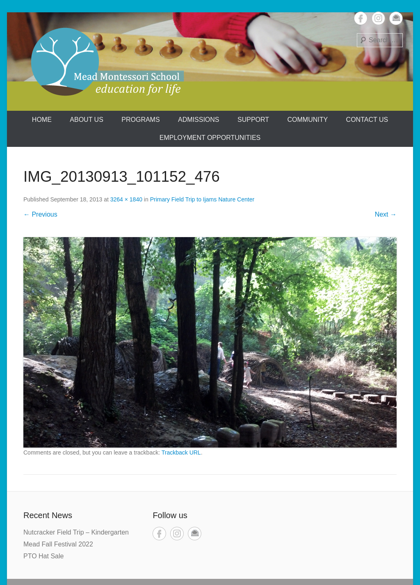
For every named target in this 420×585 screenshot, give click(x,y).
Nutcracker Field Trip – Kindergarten (76, 532)
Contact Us (367, 119)
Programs (140, 119)
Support (253, 119)
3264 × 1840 (126, 199)
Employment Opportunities (210, 137)
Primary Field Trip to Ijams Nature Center (202, 199)
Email (396, 18)
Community (308, 119)
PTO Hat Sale (43, 556)
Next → (386, 214)
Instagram (378, 18)
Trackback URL (181, 452)
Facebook (361, 18)
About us (86, 119)
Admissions (198, 119)
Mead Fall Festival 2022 (58, 544)
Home (42, 119)
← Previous (40, 214)
